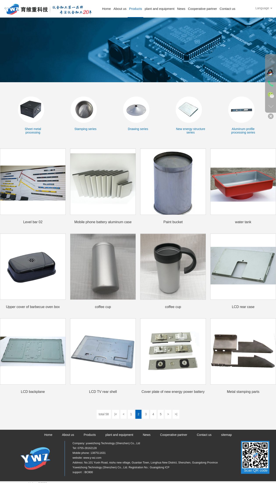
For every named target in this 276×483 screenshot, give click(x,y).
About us (119, 9)
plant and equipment (159, 9)
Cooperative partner (202, 9)
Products (135, 9)
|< (115, 414)
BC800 (89, 472)
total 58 (104, 414)
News (181, 9)
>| (176, 414)
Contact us (227, 9)
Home (106, 9)
